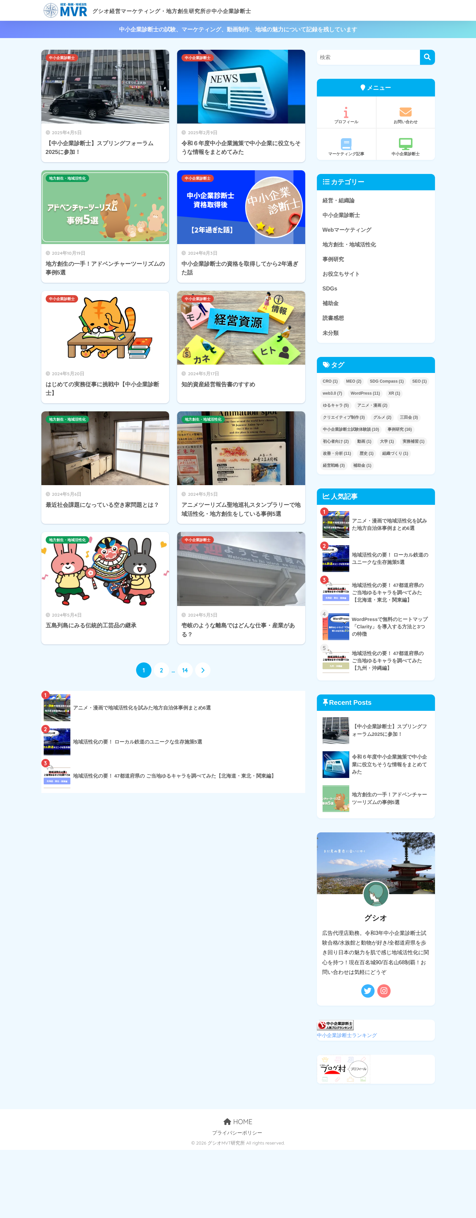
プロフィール (346, 115)
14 (185, 670)
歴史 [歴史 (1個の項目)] (367, 455)
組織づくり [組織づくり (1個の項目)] (395, 455)
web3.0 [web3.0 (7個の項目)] (332, 395)
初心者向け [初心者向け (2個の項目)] (336, 443)
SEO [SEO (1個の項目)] (419, 383)
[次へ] (202, 670)
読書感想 (334, 319)
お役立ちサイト (342, 274)
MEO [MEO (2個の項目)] (353, 383)
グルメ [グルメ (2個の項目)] (382, 419)
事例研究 (334, 260)
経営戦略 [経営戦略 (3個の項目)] (334, 467)
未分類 (331, 334)
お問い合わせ (406, 115)
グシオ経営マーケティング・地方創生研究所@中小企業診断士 (181, 10)
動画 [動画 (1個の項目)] (364, 443)
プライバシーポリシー (237, 1134)
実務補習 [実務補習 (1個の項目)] (414, 443)
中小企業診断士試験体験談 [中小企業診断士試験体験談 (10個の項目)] (351, 431)
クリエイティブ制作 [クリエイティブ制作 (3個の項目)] (344, 419)
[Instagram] (384, 993)
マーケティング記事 (346, 147)
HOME (237, 1123)
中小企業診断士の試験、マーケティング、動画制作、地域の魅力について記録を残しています (238, 29)
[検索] (427, 57)
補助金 (331, 304)
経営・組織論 (340, 200)
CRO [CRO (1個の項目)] (330, 383)
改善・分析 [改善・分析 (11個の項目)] (337, 455)
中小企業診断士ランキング (347, 1037)
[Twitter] (368, 993)
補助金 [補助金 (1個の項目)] (362, 467)
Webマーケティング (348, 230)
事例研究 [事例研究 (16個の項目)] (400, 431)
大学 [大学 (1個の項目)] (387, 443)
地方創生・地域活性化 (67, 178)
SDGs (330, 289)
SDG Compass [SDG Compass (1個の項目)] (387, 383)
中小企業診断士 (62, 57)
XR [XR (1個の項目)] (394, 395)
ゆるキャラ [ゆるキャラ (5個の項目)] (336, 407)
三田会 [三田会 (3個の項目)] (409, 419)
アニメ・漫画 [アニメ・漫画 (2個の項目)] (372, 407)
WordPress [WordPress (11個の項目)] (365, 395)
